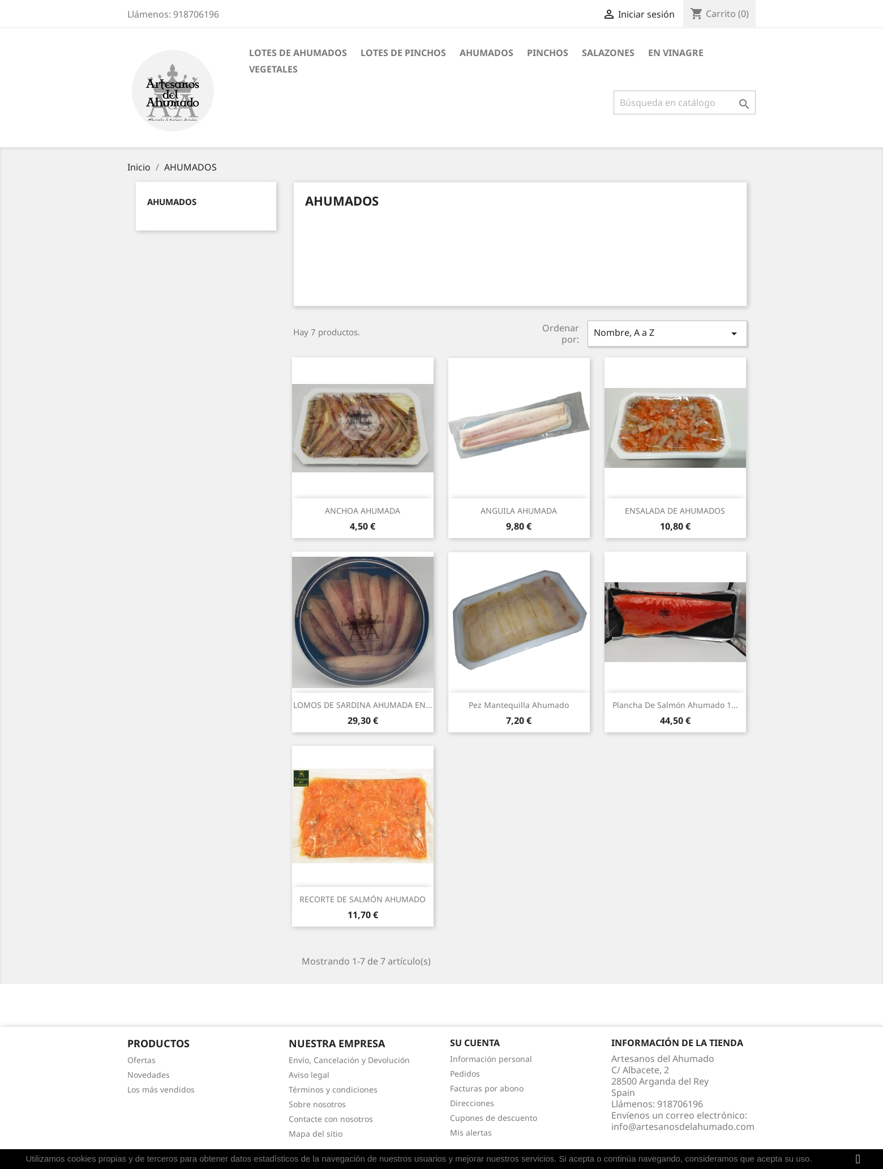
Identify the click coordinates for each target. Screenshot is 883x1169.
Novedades (148, 1074)
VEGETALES (273, 69)
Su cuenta (475, 1042)
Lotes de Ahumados (298, 52)
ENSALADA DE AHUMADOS (675, 510)
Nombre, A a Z (667, 333)
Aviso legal (309, 1074)
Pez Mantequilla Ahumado (519, 704)
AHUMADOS (486, 52)
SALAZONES (608, 52)
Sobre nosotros (317, 1104)
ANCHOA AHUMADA (362, 510)
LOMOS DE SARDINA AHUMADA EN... (362, 704)
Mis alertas (471, 1132)
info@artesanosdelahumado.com (683, 1126)
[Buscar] (685, 102)
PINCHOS (547, 52)
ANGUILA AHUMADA (519, 510)
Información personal (491, 1058)
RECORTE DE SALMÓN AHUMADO (362, 899)
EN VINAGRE (676, 52)
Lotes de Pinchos (403, 52)
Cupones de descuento (493, 1117)
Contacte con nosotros (331, 1118)
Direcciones (472, 1103)
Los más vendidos (161, 1089)
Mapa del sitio (315, 1133)
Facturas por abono (487, 1088)
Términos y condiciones (333, 1089)
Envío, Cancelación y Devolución (349, 1060)
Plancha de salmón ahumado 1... (675, 704)
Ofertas (141, 1060)
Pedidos (465, 1073)
